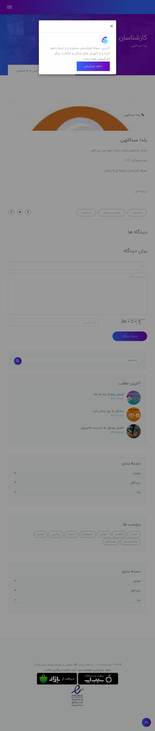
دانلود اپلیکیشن (93, 66)
